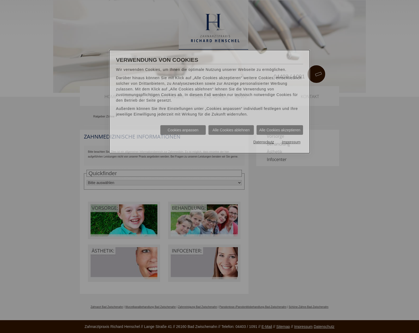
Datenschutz (263, 142)
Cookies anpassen (183, 130)
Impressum (291, 142)
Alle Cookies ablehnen (231, 130)
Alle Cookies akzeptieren (279, 130)
